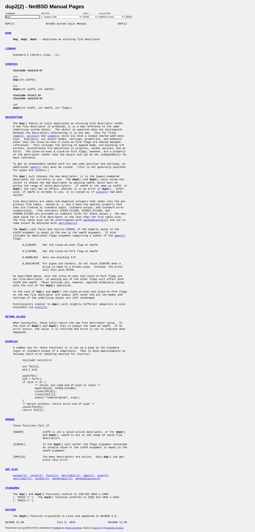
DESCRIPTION (13, 117)
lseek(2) (53, 136)
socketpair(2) (62, 479)
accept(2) (20, 475)
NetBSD (57, 528)
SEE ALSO (11, 469)
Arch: (87, 13)
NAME (8, 33)
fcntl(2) (41, 307)
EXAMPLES (11, 341)
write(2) (33, 136)
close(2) (102, 192)
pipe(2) (102, 475)
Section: (46, 13)
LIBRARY (10, 49)
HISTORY (10, 510)
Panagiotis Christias (113, 528)
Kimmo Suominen (73, 528)
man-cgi (97, 528)
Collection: (105, 13)
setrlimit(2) (67, 223)
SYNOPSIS (11, 64)
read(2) (18, 136)
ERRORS (10, 419)
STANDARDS (12, 488)
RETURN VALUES (15, 317)
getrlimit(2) (70, 475)
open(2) (35, 167)
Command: (11, 13)
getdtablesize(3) (95, 220)
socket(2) (42, 479)
